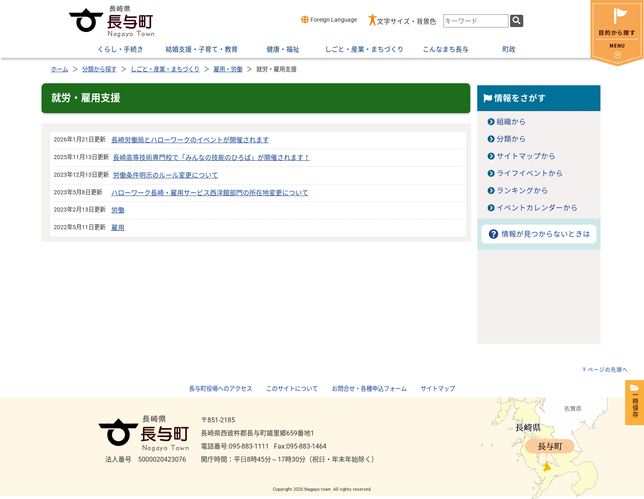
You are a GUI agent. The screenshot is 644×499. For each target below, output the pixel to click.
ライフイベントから (530, 173)
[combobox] (476, 21)
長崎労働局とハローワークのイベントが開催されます (190, 140)
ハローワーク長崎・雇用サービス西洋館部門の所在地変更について (209, 193)
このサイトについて (292, 388)
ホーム (59, 69)
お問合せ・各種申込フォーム (369, 388)
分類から (511, 139)
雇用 (117, 228)
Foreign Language (328, 19)
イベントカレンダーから (537, 208)
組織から (511, 122)
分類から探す (99, 69)
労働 (117, 210)
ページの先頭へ (608, 370)
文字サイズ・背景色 (406, 21)
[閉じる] (617, 64)
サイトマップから (526, 156)
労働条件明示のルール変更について (165, 175)
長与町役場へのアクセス (220, 388)
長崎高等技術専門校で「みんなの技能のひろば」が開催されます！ (211, 158)
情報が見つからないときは (539, 234)
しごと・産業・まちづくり (165, 69)
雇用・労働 (228, 69)
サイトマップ (438, 388)
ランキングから (522, 191)
